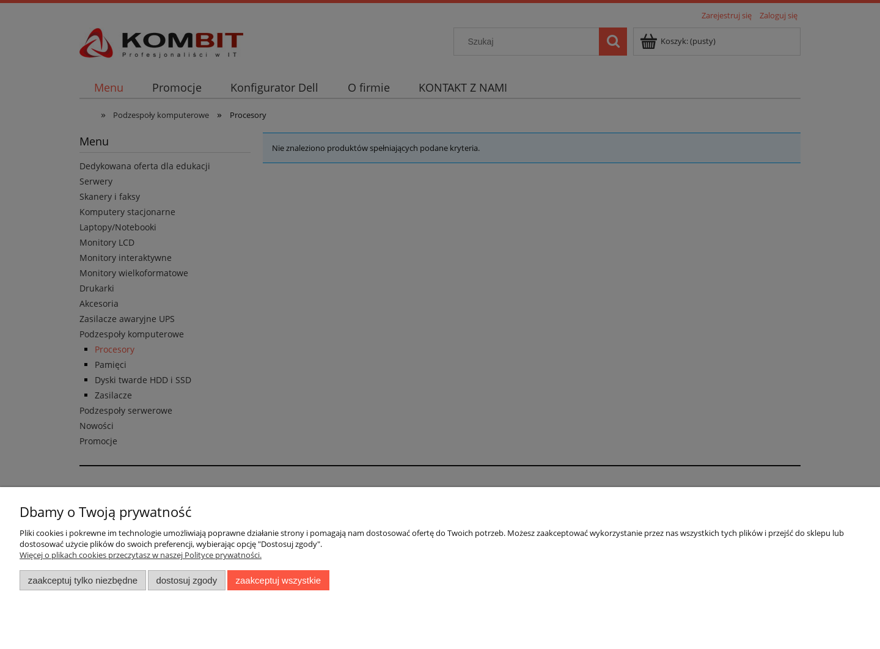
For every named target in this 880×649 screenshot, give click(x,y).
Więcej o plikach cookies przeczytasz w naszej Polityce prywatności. (141, 554)
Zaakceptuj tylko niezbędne (83, 580)
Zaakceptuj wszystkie (278, 580)
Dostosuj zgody (186, 580)
